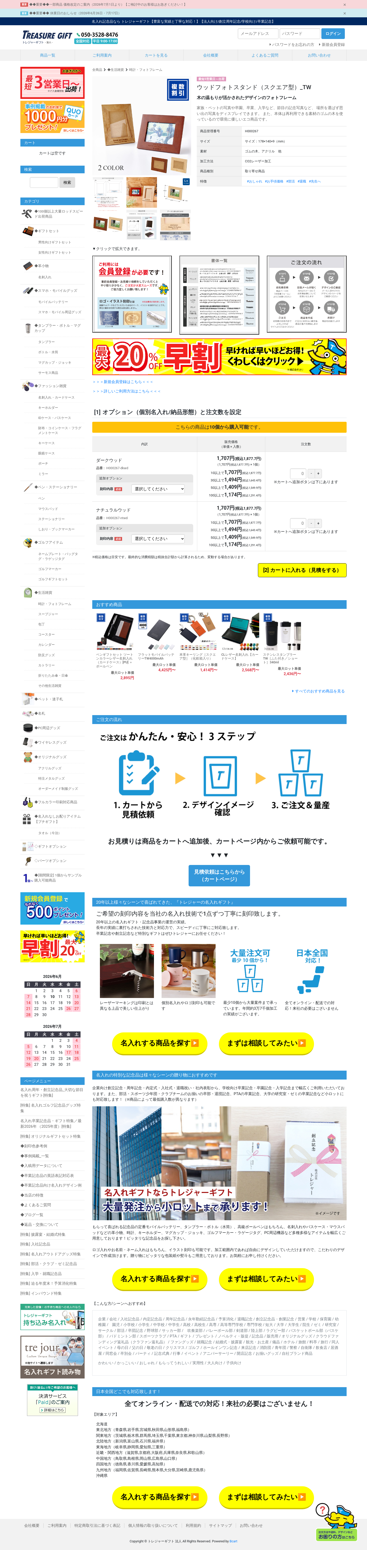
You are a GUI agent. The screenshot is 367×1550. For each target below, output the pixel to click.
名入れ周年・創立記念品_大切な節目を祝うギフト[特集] (51, 1092)
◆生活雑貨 (115, 70)
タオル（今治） (49, 833)
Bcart (233, 1541)
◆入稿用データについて (41, 1165)
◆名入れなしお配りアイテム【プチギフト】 (57, 818)
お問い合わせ (319, 55)
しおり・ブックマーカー (56, 529)
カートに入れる (288, 570)
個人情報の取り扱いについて (153, 1525)
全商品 (97, 70)
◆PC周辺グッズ (47, 728)
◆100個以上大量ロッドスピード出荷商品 (58, 213)
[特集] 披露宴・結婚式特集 (42, 1234)
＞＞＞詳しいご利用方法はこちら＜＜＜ (126, 391)
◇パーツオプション (50, 861)
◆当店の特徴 (31, 1195)
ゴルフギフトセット (53, 579)
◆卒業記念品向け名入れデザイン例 (51, 1185)
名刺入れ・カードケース (56, 397)
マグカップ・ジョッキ (54, 362)
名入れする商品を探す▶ (160, 1043)
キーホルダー (48, 408)
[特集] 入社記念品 (35, 1244)
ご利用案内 (102, 55)
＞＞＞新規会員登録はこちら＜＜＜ (122, 381)
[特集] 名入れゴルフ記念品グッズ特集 (50, 1108)
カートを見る (156, 55)
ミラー (43, 474)
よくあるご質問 (265, 55)
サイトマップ (220, 1525)
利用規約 (193, 1525)
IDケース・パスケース (54, 418)
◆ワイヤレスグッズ (50, 742)
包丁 (41, 624)
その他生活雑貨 (49, 686)
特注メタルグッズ (51, 778)
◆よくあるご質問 (35, 1205)
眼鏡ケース (46, 453)
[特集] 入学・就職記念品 (41, 1273)
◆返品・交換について (39, 1224)
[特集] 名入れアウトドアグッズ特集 (50, 1254)
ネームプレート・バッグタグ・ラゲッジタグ (58, 556)
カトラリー (46, 665)
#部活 (290, 181)
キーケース (46, 443)
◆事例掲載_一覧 (34, 1156)
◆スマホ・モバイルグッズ (55, 290)
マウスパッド (48, 509)
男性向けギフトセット (54, 242)
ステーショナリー (51, 519)
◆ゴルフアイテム (48, 542)
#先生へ (315, 181)
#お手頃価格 (274, 181)
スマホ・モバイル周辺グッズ (59, 312)
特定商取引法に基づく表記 (97, 1525)
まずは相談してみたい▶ (266, 1043)
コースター (46, 634)
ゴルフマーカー (49, 569)
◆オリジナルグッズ (50, 757)
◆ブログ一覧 (31, 1215)
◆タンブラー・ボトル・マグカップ (57, 328)
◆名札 (39, 713)
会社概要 (210, 55)
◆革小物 (41, 266)
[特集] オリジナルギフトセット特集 (50, 1136)
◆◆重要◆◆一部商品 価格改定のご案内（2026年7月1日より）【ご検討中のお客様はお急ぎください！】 (108, 4)
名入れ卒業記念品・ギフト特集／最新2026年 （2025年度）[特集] (51, 1124)
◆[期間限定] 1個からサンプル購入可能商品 (58, 877)
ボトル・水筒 (48, 352)
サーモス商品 (48, 373)
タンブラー (46, 342)
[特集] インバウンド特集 (41, 1293)
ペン (41, 498)
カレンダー (46, 645)
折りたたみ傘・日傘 (53, 675)
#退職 (301, 181)
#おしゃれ (254, 181)
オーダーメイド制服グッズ (58, 789)
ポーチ (43, 463)
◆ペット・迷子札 (48, 699)
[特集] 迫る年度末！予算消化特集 (48, 1283)
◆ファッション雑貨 (50, 386)
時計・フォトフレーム (145, 70)
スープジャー (48, 614)
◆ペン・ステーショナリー (55, 487)
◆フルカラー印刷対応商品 (55, 802)
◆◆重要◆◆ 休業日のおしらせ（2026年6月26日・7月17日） (75, 13)
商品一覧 (47, 55)
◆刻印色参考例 (33, 1146)
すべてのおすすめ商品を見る (320, 691)
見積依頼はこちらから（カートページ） (219, 875)
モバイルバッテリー (53, 302)
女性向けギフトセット (54, 252)
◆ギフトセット (46, 231)
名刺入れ (44, 277)
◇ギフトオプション (50, 846)
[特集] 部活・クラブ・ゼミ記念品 (48, 1264)
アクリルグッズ (49, 768)
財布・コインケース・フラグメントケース (59, 430)
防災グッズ (46, 655)
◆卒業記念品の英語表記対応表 (47, 1175)
